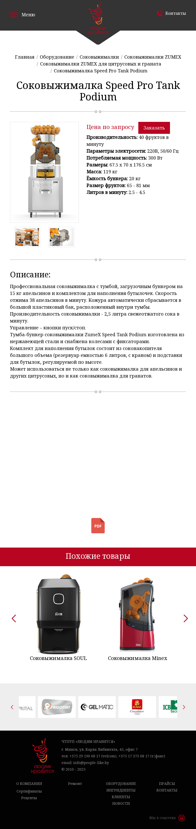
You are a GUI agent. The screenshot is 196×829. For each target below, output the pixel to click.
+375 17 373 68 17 (133, 756)
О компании (29, 783)
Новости (121, 803)
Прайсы (167, 783)
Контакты (175, 13)
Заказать (154, 128)
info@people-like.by (91, 762)
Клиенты (121, 796)
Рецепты (29, 797)
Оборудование (121, 783)
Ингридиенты (121, 790)
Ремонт (75, 783)
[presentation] (12, 617)
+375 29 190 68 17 (84, 756)
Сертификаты (29, 791)
